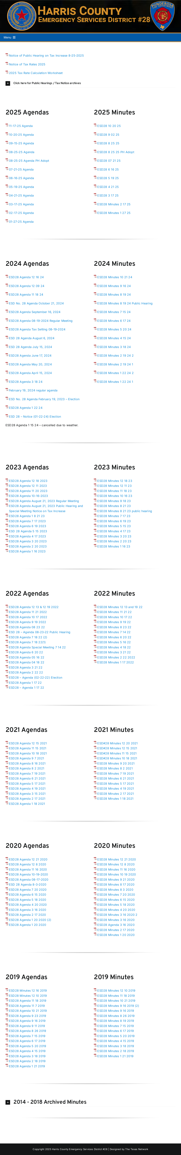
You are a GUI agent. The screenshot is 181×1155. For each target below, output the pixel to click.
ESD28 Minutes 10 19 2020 (116, 874)
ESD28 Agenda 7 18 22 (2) (28, 637)
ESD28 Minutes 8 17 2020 (115, 884)
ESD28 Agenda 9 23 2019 (27, 1016)
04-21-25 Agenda (21, 195)
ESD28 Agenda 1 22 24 (25, 408)
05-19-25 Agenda (21, 187)
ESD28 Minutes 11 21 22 (114, 612)
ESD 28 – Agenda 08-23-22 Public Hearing (39, 632)
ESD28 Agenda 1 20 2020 (27, 925)
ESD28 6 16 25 (108, 169)
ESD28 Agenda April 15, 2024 (30, 373)
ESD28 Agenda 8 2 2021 (26, 768)
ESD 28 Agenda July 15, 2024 (30, 347)
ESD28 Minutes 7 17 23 (113, 516)
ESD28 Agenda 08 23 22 (27, 627)
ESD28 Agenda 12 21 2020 (28, 859)
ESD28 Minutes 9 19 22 (114, 622)
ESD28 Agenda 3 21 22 (25, 667)
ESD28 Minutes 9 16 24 (114, 286)
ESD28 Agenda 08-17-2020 (28, 879)
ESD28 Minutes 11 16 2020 (116, 869)
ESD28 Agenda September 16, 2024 (34, 312)
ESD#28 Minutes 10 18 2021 (117, 758)
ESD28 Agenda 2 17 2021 (27, 798)
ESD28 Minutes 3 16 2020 (116, 920)
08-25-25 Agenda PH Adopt (29, 160)
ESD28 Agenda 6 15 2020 (27, 894)
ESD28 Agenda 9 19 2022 (27, 622)
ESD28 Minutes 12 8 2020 (116, 864)
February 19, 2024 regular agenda (33, 390)
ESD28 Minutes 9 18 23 (114, 501)
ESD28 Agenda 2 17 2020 (27, 915)
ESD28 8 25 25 (108, 143)
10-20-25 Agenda (21, 134)
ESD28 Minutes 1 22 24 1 (115, 382)
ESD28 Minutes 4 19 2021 (115, 788)
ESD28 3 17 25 (108, 195)
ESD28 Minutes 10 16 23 (114, 496)
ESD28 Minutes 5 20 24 (114, 329)
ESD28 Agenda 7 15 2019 (27, 1036)
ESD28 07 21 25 (108, 160)
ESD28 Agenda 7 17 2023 (27, 521)
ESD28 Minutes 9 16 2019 (115, 1011)
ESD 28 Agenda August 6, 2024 (32, 338)
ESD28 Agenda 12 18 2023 (28, 481)
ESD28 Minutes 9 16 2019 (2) (118, 1006)
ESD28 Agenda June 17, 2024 (30, 355)
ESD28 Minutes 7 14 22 (114, 632)
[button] (90, 83)
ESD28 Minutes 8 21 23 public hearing (124, 511)
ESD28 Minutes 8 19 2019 (115, 1021)
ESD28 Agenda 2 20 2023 (28, 546)
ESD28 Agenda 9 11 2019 (27, 1026)
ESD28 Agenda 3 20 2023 (28, 541)
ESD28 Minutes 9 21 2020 (116, 879)
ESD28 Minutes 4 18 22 (114, 647)
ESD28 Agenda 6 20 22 (26, 652)
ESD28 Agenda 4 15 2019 (27, 1051)
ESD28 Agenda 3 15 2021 (27, 793)
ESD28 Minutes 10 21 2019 (116, 1000)
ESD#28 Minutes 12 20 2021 (117, 743)
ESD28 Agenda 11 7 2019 (27, 1006)
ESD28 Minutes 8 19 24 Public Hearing (125, 303)
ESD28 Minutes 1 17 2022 (115, 662)
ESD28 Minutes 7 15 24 (114, 312)
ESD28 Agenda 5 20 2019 (27, 1046)
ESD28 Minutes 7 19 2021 (115, 773)
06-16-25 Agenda (21, 178)
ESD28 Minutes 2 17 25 (114, 204)
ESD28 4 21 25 (108, 187)
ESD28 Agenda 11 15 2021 (27, 748)
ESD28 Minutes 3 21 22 (114, 652)
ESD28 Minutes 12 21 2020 (116, 859)
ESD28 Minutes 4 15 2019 (115, 1041)
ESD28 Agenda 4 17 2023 (27, 536)
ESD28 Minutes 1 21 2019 (115, 1056)
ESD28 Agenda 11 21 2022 (28, 612)
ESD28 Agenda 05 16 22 (26, 657)
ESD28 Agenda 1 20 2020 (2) (30, 920)
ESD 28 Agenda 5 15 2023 (28, 531)
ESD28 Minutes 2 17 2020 (115, 930)
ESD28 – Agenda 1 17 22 (26, 687)
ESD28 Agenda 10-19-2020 (28, 874)
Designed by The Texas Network (129, 1149)
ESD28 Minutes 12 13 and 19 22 (119, 607)
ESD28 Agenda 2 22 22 (26, 672)
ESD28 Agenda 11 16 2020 (28, 869)
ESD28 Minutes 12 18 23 (114, 481)
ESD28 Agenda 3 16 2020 (27, 910)
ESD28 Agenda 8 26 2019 (27, 1031)
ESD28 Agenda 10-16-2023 (28, 496)
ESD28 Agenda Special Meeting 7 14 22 (37, 647)
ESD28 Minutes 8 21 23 (114, 506)
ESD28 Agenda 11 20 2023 (28, 491)
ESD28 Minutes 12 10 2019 (28, 995)
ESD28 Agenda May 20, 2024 (30, 364)
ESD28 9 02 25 (108, 134)
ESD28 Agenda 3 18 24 (25, 382)
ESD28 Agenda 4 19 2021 (27, 788)
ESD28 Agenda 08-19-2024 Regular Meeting (41, 321)
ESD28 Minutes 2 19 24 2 (115, 355)
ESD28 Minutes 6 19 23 (114, 521)
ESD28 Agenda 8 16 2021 (27, 763)
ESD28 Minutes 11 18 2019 (116, 995)
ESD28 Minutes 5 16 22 (114, 642)
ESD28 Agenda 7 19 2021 (27, 773)
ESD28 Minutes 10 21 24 (114, 277)
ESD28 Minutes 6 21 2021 (115, 778)
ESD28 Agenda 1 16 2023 (27, 551)
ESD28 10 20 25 (109, 126)
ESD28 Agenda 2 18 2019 (27, 1061)
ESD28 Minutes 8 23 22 (114, 627)
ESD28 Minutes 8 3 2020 (115, 889)
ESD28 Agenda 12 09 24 (26, 286)
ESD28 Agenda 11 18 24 (26, 294)
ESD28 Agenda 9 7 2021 (26, 758)
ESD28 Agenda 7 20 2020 (27, 889)
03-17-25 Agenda (21, 204)
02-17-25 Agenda (21, 213)
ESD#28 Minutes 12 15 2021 (117, 748)
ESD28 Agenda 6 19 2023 (27, 526)
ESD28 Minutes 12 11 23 (114, 486)
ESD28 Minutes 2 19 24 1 (115, 364)
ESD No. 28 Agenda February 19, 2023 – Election (44, 399)
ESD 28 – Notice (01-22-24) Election (35, 416)
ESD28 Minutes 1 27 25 (114, 213)
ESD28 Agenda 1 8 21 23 (27, 516)
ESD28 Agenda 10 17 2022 (28, 617)
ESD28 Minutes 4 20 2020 (116, 910)
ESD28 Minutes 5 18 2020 (116, 904)
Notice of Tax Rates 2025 (27, 64)
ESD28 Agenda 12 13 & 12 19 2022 (34, 607)
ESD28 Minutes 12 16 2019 (28, 990)
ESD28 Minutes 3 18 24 (114, 347)
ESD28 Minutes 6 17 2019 (115, 1031)
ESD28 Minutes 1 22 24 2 (115, 373)
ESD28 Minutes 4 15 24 (114, 338)
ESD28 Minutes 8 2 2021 (115, 768)
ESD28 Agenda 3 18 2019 (27, 1056)
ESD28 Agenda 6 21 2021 (27, 778)
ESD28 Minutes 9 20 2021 (116, 763)
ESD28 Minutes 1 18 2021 (115, 798)
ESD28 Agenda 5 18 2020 (27, 900)
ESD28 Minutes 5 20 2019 (116, 1036)
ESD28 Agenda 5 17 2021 (27, 783)
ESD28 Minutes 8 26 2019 (116, 1016)
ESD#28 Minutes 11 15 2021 (117, 753)
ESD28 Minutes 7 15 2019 (115, 1026)
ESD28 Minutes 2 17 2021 (115, 793)
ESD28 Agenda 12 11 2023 (28, 486)
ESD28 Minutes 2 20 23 (114, 541)
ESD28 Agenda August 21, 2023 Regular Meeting (44, 501)
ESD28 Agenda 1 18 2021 (27, 804)
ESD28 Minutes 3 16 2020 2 (117, 915)
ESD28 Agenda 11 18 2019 (27, 1000)
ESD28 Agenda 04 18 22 (26, 662)
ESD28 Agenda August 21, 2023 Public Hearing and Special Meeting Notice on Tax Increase (46, 508)
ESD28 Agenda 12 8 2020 (27, 864)
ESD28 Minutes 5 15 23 (114, 526)
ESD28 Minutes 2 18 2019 (115, 1051)
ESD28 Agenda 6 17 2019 (27, 1041)
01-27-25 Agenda (21, 221)
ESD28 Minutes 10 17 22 (114, 617)
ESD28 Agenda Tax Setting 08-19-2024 (37, 329)
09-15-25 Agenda (21, 143)
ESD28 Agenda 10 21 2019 (28, 1011)
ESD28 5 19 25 (108, 178)
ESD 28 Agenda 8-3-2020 (27, 884)
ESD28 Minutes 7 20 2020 (116, 894)
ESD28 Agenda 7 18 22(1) (27, 642)
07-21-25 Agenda (21, 169)
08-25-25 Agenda (22, 152)
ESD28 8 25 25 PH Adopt (115, 152)
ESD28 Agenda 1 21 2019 (27, 1066)
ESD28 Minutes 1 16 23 (113, 546)
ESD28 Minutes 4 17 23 (114, 531)
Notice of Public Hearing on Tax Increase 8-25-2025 (46, 55)
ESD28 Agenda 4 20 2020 (28, 904)
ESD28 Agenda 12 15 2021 (28, 743)
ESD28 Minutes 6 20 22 (114, 637)
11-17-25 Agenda (21, 126)
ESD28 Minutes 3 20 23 (114, 536)
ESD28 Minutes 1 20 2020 (116, 935)
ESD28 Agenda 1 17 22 (25, 682)
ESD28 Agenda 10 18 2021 (28, 753)
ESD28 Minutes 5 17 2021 (115, 783)
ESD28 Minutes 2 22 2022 (116, 657)
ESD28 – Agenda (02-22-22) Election (35, 677)
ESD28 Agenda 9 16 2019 (27, 1021)
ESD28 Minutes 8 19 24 (114, 294)
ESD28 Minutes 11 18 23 (114, 491)
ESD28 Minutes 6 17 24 (114, 321)
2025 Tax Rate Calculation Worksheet (36, 73)
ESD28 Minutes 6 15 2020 (116, 900)
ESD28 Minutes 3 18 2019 (115, 1046)
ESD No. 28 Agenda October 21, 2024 (36, 303)
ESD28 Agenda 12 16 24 (26, 277)
